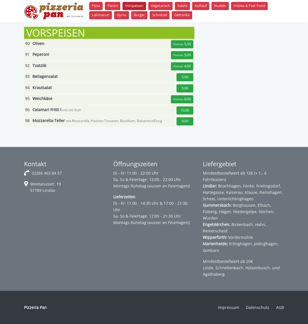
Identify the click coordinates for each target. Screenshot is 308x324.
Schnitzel (159, 15)
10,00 (184, 110)
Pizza (96, 5)
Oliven (38, 43)
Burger (139, 15)
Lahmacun (100, 15)
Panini (112, 5)
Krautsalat (42, 87)
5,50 (182, 44)
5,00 (182, 55)
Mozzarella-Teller (48, 120)
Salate (182, 5)
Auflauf (201, 5)
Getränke (182, 15)
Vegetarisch (160, 5)
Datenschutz (257, 307)
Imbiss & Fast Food (249, 5)
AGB (280, 307)
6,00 (182, 99)
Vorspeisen (134, 5)
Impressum (228, 307)
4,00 (182, 66)
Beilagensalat (45, 76)
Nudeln (220, 5)
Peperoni (40, 54)
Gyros (121, 15)
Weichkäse (42, 98)
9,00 (185, 121)
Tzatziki (39, 65)
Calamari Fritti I (46, 109)
